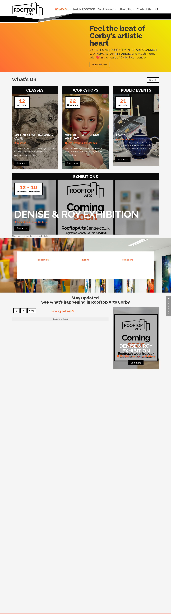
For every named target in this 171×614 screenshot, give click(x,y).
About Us (125, 9)
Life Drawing (75, 143)
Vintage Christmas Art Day (82, 137)
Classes (21, 143)
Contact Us (144, 9)
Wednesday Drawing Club (33, 137)
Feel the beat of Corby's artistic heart (117, 35)
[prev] (16, 311)
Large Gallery (38, 223)
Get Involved (106, 9)
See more (22, 164)
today (31, 312)
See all (153, 81)
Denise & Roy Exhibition (76, 215)
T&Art (121, 136)
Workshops (90, 143)
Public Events (126, 140)
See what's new (101, 65)
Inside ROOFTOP (84, 9)
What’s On (61, 9)
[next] (23, 311)
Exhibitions (23, 223)
